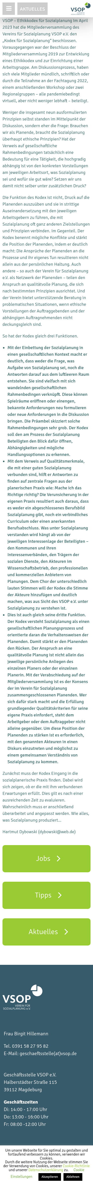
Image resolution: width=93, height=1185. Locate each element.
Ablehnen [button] (73, 1177)
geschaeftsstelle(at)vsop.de (48, 1053)
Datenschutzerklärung (46, 1170)
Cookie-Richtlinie (76, 1166)
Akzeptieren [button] (49, 1177)
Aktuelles (32, 9)
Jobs (48, 858)
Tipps (48, 895)
